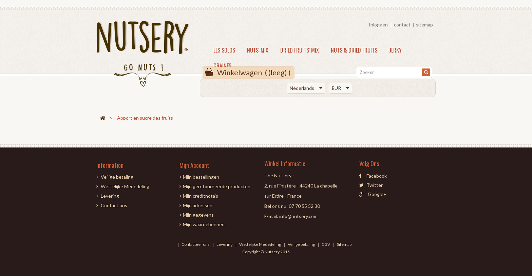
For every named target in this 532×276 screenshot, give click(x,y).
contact (402, 24)
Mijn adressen (197, 205)
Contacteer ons (196, 244)
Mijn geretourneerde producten (216, 186)
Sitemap (344, 244)
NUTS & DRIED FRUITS (354, 50)
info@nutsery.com (298, 216)
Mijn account (194, 165)
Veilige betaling (117, 177)
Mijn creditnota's (200, 196)
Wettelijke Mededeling (125, 186)
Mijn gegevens (198, 215)
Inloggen (378, 24)
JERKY (395, 50)
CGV (326, 244)
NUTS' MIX (257, 50)
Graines (222, 66)
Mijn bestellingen (201, 177)
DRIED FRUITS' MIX (299, 50)
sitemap (424, 24)
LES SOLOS (224, 50)
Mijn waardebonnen (204, 224)
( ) (254, 72)
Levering (110, 196)
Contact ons (114, 205)
